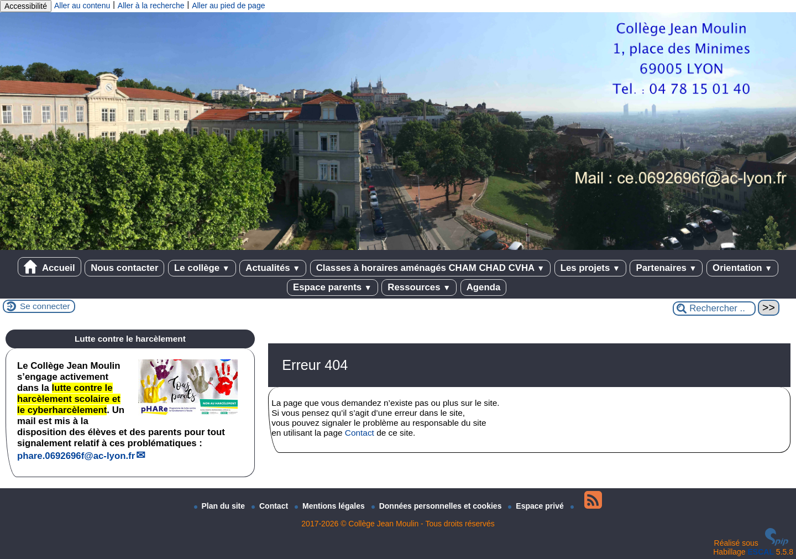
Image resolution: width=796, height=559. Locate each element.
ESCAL (761, 551)
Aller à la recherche (151, 5)
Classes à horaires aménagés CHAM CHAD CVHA (430, 268)
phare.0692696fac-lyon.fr (76, 456)
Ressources (419, 287)
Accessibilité (25, 6)
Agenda (484, 287)
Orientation (742, 268)
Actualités (272, 268)
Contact (359, 432)
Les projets (590, 268)
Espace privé (536, 505)
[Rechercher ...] (714, 308)
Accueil (49, 267)
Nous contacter (124, 268)
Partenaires (666, 268)
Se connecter (45, 306)
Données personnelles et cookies (437, 505)
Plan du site (220, 505)
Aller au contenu (82, 5)
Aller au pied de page (228, 5)
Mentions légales (331, 505)
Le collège (202, 268)
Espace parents (332, 287)
